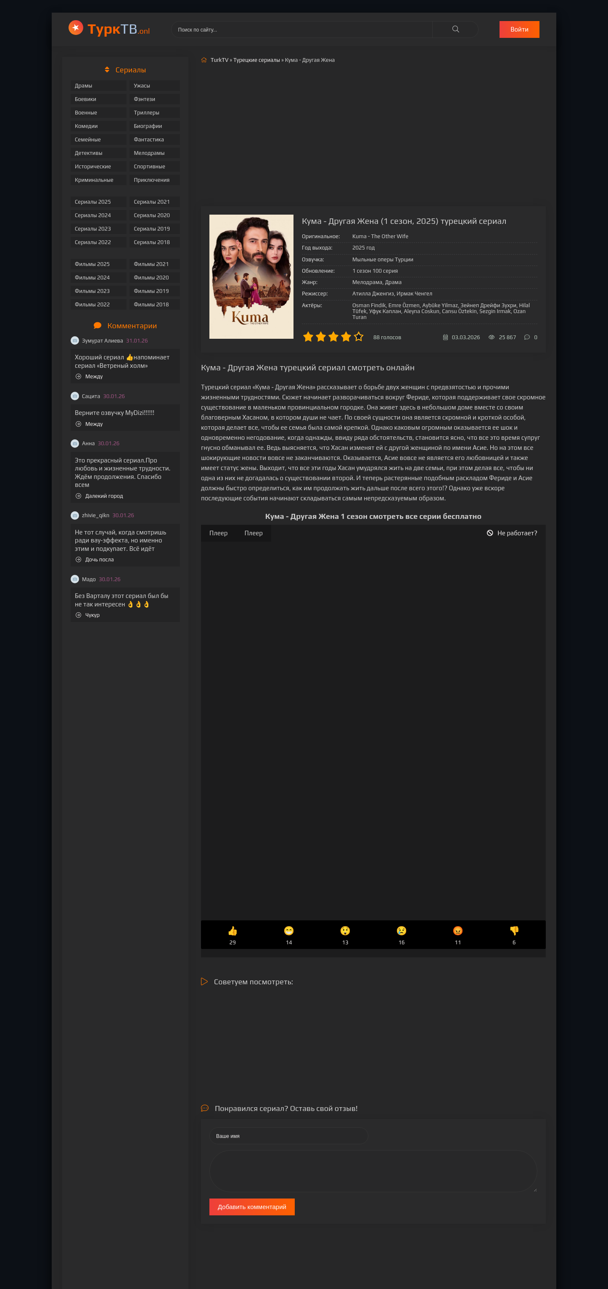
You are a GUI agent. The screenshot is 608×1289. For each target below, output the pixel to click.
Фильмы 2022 (92, 304)
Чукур (88, 615)
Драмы (83, 85)
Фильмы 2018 (151, 304)
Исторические (93, 166)
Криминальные (94, 180)
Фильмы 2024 (92, 277)
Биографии (148, 126)
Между (89, 376)
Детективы (89, 153)
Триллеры (146, 112)
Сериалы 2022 (93, 242)
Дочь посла (95, 559)
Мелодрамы (149, 153)
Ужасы (142, 85)
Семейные (88, 139)
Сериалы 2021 (152, 202)
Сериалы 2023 (93, 229)
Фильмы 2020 (151, 277)
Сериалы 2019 (152, 229)
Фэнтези (144, 99)
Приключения (151, 180)
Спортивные (149, 166)
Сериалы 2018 (152, 242)
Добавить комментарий (252, 1206)
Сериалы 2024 (93, 215)
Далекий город (99, 496)
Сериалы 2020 (152, 215)
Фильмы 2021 (151, 264)
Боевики (85, 99)
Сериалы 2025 (93, 202)
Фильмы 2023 (92, 291)
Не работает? (512, 533)
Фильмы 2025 (92, 264)
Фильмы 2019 (151, 291)
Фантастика (149, 139)
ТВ (118, 28)
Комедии (86, 126)
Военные (86, 112)
